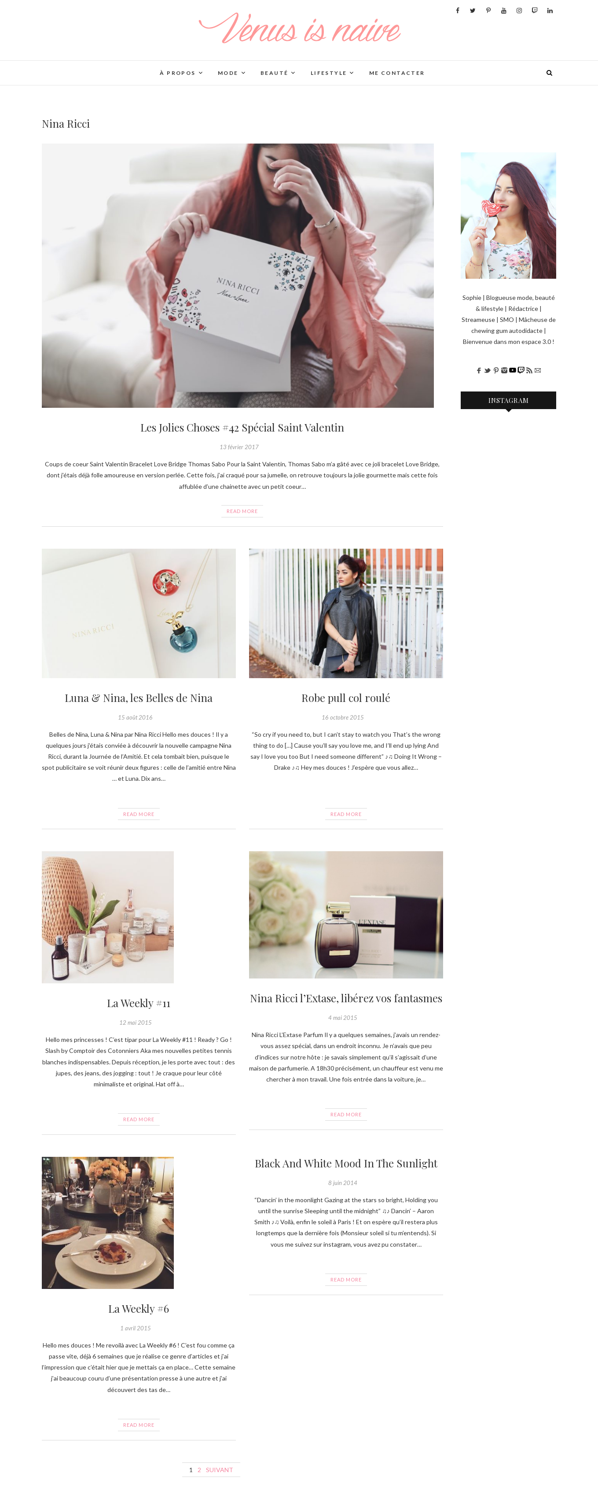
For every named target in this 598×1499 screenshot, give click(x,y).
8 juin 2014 (342, 1182)
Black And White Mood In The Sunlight (346, 1163)
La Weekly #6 (138, 1308)
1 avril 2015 (135, 1328)
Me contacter (397, 73)
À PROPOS (177, 73)
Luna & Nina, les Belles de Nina (139, 697)
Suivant (219, 1469)
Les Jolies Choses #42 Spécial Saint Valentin (242, 427)
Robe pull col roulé (345, 697)
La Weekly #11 (138, 1003)
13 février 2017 (239, 446)
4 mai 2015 (342, 1017)
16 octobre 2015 (343, 717)
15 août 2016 (135, 717)
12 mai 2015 (135, 1022)
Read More (242, 511)
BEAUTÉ (274, 73)
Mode (228, 73)
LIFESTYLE (329, 73)
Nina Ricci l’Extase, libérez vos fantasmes (346, 998)
